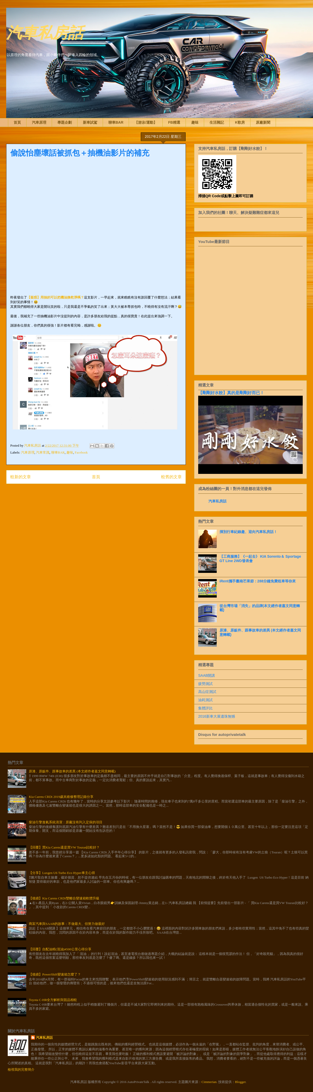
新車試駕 (90, 122)
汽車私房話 (44, 32)
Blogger (240, 1082)
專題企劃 (64, 122)
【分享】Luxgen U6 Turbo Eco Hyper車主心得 (62, 873)
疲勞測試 (205, 684)
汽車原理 (39, 122)
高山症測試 (207, 692)
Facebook (81, 452)
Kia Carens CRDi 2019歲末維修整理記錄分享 (61, 797)
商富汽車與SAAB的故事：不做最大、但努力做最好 (67, 924)
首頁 (17, 122)
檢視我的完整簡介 (21, 1069)
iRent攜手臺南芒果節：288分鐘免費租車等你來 (258, 581)
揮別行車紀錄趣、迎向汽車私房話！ (248, 532)
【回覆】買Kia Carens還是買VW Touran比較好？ (64, 847)
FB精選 (174, 122)
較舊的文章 (171, 477)
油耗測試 (205, 700)
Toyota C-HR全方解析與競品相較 (53, 1000)
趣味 (194, 122)
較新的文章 (20, 477)
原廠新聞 (263, 122)
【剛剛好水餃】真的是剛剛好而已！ (231, 392)
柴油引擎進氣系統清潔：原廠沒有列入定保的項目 (65, 822)
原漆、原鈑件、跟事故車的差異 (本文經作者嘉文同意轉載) (72, 771)
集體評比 (205, 708)
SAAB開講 (206, 675)
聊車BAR (115, 122)
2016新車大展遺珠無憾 (216, 716)
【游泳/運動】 (145, 122)
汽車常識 (42, 452)
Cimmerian (209, 1082)
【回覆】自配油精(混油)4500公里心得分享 (60, 949)
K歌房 (240, 122)
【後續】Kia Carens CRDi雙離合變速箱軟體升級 (64, 898)
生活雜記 (217, 122)
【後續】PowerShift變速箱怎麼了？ (55, 974)
